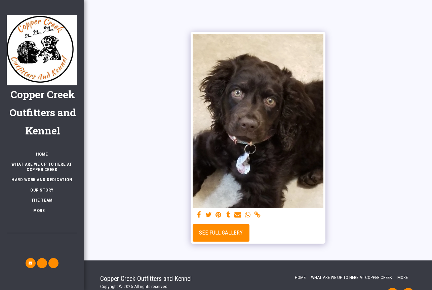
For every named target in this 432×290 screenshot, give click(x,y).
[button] (31, 263)
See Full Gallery (221, 233)
